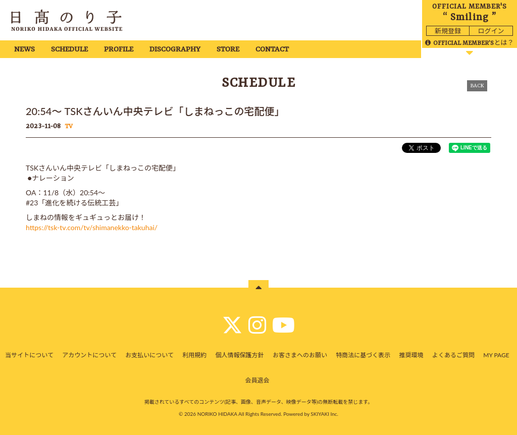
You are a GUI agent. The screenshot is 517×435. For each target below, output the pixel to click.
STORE (228, 49)
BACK (477, 86)
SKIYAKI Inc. (324, 414)
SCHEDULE (69, 49)
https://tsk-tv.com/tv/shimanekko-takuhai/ (92, 227)
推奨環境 (411, 355)
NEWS (24, 49)
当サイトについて (29, 355)
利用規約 (194, 355)
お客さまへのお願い (300, 355)
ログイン (491, 30)
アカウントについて (89, 355)
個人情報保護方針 (240, 355)
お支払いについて (149, 355)
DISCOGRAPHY (174, 49)
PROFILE (118, 49)
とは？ (469, 42)
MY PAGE (496, 355)
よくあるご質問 (453, 355)
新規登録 (448, 30)
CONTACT (272, 49)
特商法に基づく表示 (363, 355)
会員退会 (257, 380)
